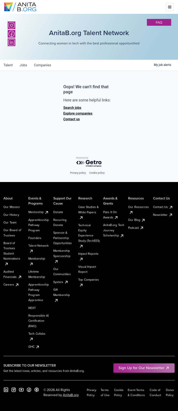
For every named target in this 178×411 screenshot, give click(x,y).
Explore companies (77, 113)
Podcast (136, 228)
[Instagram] (11, 25)
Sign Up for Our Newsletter (144, 367)
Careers (11, 284)
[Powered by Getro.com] (89, 162)
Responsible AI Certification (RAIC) (38, 320)
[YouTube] (21, 389)
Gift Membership (61, 294)
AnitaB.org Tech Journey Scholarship (113, 230)
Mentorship (38, 212)
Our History (11, 215)
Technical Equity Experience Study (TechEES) (89, 235)
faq (159, 22)
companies (42, 65)
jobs (23, 65)
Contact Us (163, 207)
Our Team (9, 222)
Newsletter (163, 215)
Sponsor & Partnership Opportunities (62, 237)
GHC (34, 346)
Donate (58, 212)
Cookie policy (97, 172)
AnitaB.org (71, 395)
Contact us (71, 119)
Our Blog (136, 220)
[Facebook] (29, 389)
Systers (60, 282)
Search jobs (72, 108)
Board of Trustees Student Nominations (11, 253)
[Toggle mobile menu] (170, 7)
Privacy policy (78, 172)
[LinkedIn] (6, 389)
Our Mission (11, 207)
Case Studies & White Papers (88, 212)
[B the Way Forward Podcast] (36, 389)
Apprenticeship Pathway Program (38, 225)
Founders (34, 238)
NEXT (32, 308)
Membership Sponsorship (61, 256)
